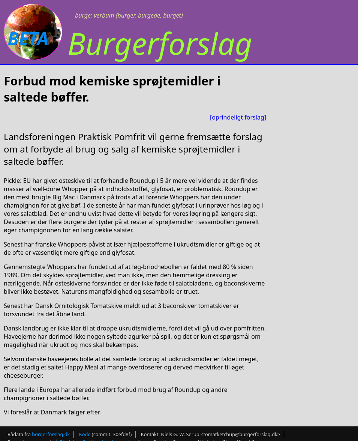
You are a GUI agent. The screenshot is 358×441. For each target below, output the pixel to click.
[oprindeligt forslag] (238, 117)
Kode (85, 434)
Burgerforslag (159, 42)
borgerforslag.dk (51, 434)
